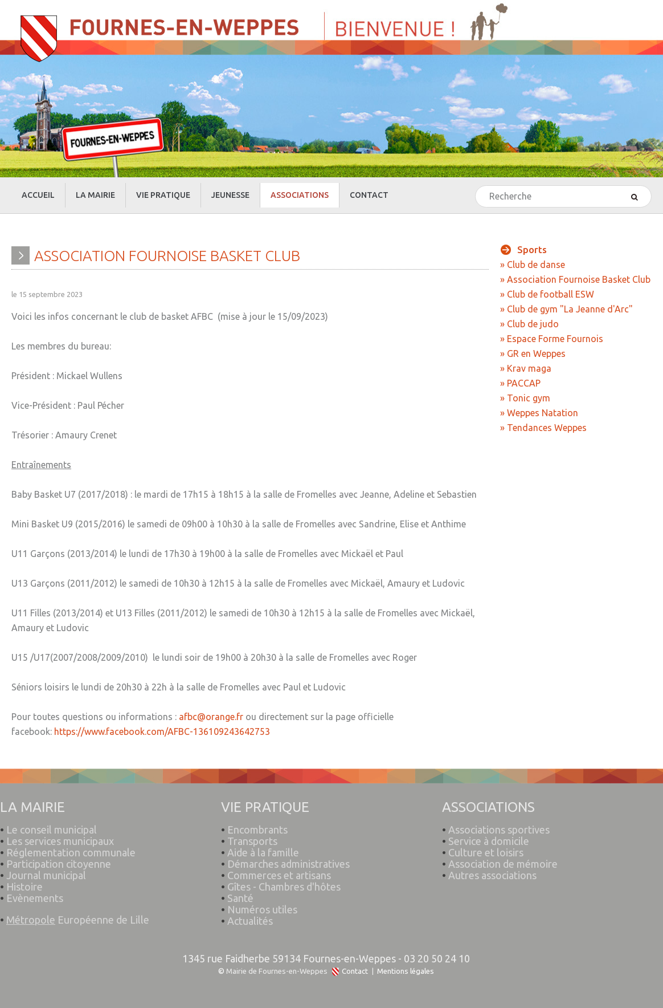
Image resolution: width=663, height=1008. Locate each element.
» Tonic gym (525, 398)
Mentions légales (405, 971)
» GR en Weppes (533, 353)
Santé (240, 893)
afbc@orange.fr (211, 717)
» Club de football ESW (547, 294)
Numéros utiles (262, 904)
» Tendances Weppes (543, 427)
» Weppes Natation (539, 413)
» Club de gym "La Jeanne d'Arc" (566, 309)
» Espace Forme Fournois (551, 339)
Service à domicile (488, 836)
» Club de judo (529, 324)
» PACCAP (520, 383)
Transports (252, 836)
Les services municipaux (57, 836)
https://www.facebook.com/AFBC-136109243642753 (162, 731)
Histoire (24, 881)
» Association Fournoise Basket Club (575, 279)
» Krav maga (525, 368)
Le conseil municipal (51, 824)
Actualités (250, 915)
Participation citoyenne (58, 858)
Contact (355, 971)
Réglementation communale (71, 847)
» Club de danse (532, 264)
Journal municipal (46, 870)
